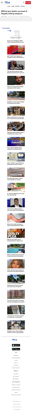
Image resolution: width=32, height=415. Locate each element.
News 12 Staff (4, 16)
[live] (28, 2)
